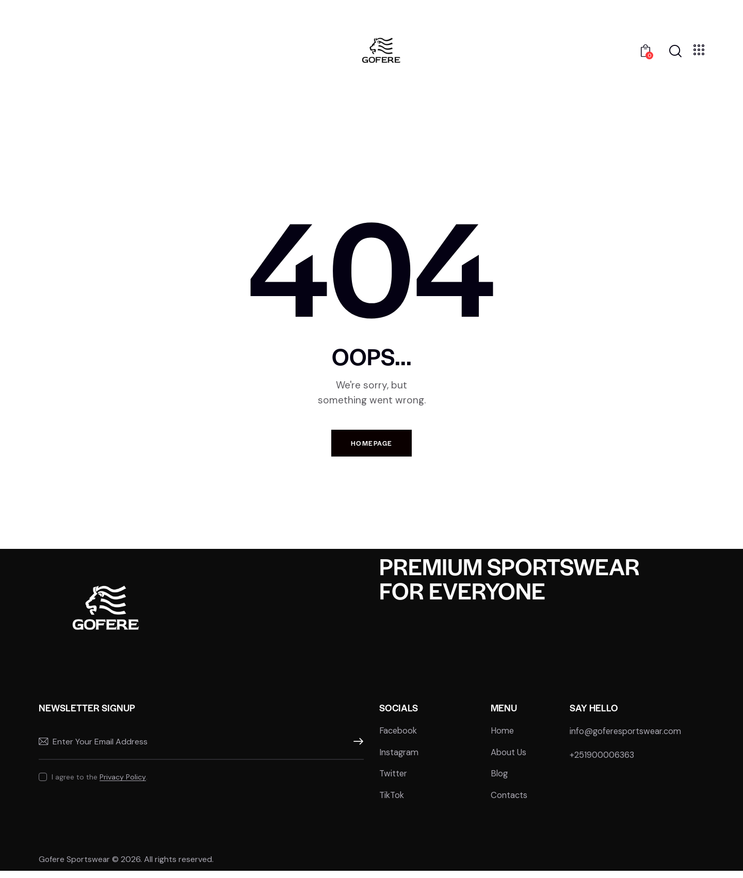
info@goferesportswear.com (628, 736)
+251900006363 (603, 760)
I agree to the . (100, 782)
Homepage (371, 444)
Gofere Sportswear (76, 866)
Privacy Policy (123, 783)
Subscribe (356, 747)
